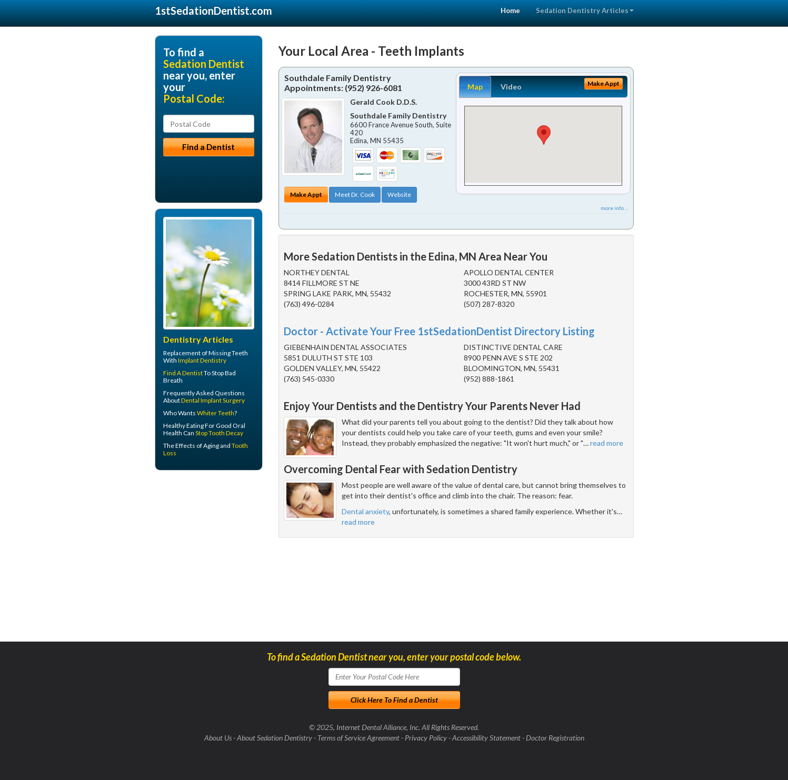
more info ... (614, 208)
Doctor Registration (555, 737)
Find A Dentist (183, 373)
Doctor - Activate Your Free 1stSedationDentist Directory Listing (439, 331)
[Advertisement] (209, 560)
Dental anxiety (365, 511)
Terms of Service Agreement (358, 737)
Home (510, 10)
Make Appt (306, 194)
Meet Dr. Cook (355, 194)
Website (399, 194)
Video (511, 86)
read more (606, 442)
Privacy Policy (426, 737)
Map (475, 86)
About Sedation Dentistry (274, 737)
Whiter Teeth (215, 413)
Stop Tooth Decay (219, 433)
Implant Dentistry (202, 360)
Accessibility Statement (486, 737)
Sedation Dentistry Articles (585, 10)
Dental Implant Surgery (213, 400)
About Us (218, 737)
